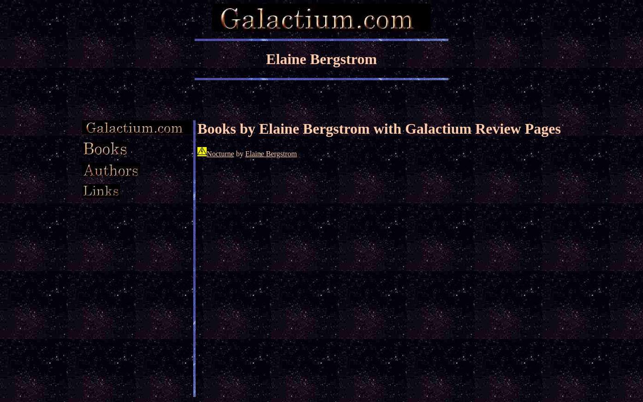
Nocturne (220, 154)
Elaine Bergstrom (271, 154)
